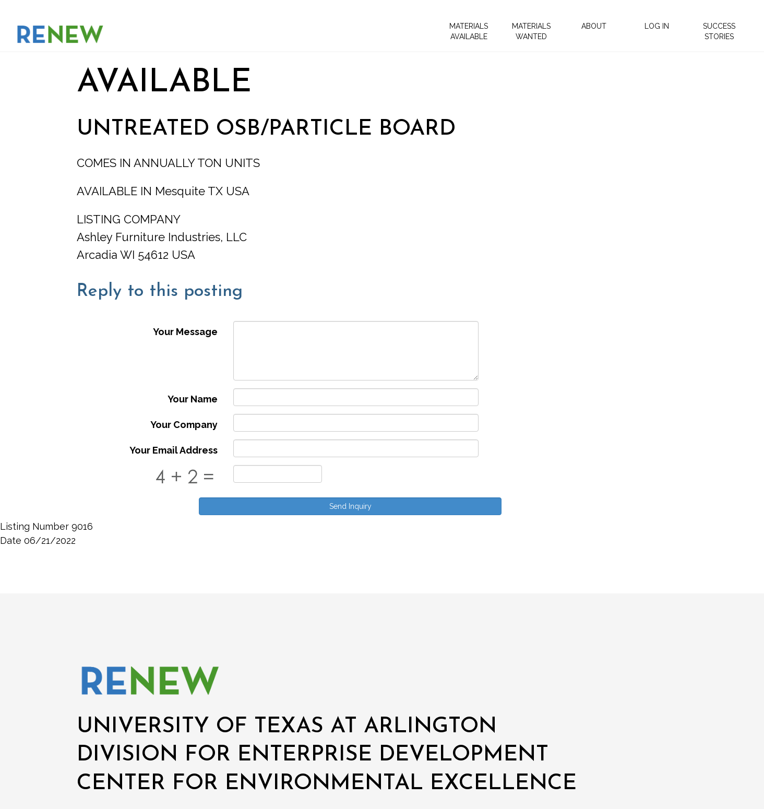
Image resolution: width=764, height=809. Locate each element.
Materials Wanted (531, 31)
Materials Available (468, 31)
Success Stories (719, 31)
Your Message (185, 331)
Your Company (184, 424)
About (593, 26)
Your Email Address (173, 450)
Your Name (193, 399)
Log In (656, 26)
